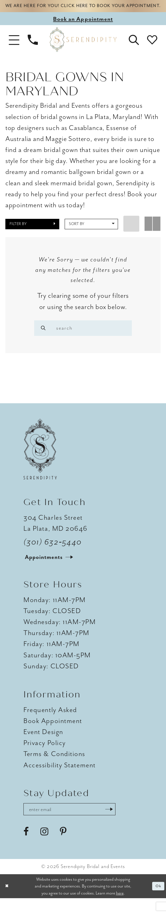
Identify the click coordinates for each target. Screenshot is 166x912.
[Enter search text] (83, 337)
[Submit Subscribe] (124, 822)
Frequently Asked (50, 721)
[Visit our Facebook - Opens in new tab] (26, 845)
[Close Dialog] (8, 900)
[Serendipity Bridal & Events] (83, 48)
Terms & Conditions (54, 765)
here (120, 906)
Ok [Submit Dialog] (157, 899)
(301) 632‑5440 (52, 553)
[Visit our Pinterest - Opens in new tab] (63, 845)
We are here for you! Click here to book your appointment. (83, 10)
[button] (14, 48)
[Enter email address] (77, 822)
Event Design (43, 743)
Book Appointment (52, 732)
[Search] (45, 337)
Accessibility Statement (59, 776)
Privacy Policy (44, 754)
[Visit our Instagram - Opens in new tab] (44, 845)
